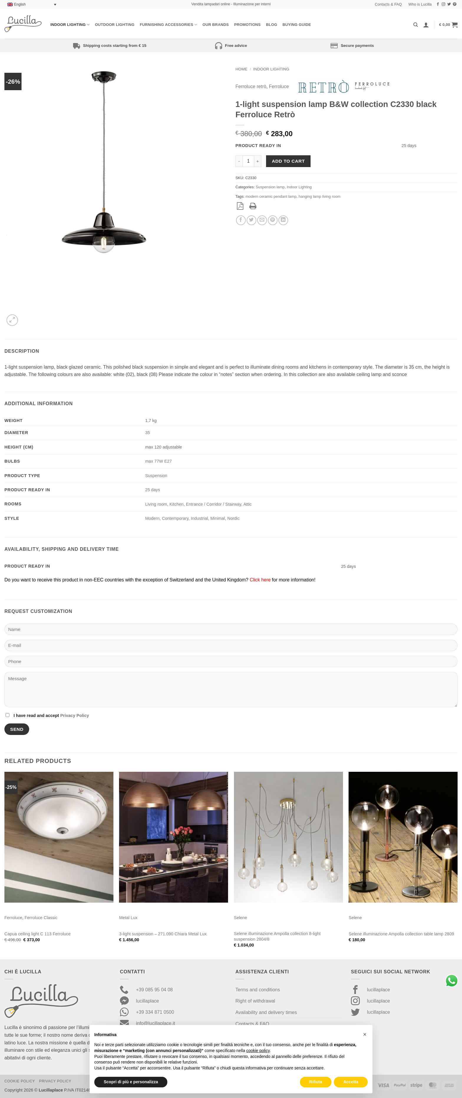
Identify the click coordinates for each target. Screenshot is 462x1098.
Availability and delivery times (266, 1012)
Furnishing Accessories (168, 24)
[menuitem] (31, 4)
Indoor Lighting (70, 24)
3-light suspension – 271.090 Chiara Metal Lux (163, 934)
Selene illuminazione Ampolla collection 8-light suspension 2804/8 (277, 936)
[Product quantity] (248, 161)
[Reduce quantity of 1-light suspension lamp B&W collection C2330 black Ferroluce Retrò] (238, 161)
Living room (156, 504)
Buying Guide (297, 24)
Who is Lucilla (420, 4)
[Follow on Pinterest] (454, 4)
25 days (152, 489)
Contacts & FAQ (388, 4)
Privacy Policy (74, 715)
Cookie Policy (19, 1081)
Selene (240, 917)
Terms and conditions (257, 989)
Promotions (247, 24)
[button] (448, 25)
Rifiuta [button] (315, 1081)
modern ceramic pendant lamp (270, 196)
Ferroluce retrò (250, 86)
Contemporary (175, 518)
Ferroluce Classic (41, 917)
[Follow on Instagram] (443, 4)
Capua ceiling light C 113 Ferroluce (37, 934)
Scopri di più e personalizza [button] (131, 1081)
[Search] (415, 24)
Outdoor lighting (114, 24)
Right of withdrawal (255, 1000)
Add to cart (288, 161)
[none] (31, 4)
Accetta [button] (350, 1081)
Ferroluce (279, 86)
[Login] (426, 24)
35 (147, 432)
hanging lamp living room (319, 196)
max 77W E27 (158, 461)
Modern (152, 518)
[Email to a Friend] (262, 220)
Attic (247, 504)
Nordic (233, 518)
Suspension (156, 475)
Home (241, 69)
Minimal (217, 518)
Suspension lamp (270, 187)
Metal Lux (128, 917)
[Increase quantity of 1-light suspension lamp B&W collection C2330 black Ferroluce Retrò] (257, 161)
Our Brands (215, 24)
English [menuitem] (20, 4)
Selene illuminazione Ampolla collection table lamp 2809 (401, 934)
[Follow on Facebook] (438, 4)
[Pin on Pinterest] (273, 220)
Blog (271, 24)
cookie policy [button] (258, 1050)
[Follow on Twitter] (449, 4)
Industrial (199, 518)
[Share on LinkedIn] (283, 220)
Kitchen (176, 504)
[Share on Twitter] (251, 220)
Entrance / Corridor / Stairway (213, 504)
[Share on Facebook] (241, 220)
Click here (260, 579)
